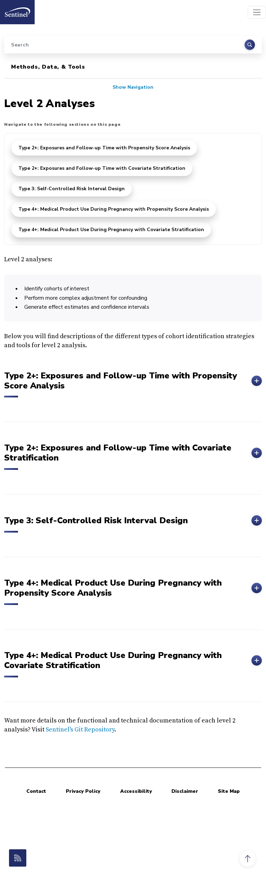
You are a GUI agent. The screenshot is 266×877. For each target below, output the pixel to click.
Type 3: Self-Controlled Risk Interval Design (71, 188)
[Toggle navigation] (257, 12)
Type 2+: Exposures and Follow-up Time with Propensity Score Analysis (104, 147)
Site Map (229, 791)
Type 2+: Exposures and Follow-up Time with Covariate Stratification (101, 168)
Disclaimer (184, 791)
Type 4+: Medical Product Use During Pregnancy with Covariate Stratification (111, 229)
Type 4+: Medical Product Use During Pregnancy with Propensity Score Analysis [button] (133, 588)
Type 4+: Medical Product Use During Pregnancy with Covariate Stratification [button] (133, 660)
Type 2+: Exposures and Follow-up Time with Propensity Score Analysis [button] (133, 381)
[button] (248, 859)
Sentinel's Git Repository (80, 730)
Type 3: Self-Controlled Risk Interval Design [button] (133, 520)
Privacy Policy (83, 791)
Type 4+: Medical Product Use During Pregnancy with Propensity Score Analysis (113, 209)
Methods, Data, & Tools (48, 67)
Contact (36, 791)
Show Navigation (133, 87)
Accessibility (136, 791)
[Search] (133, 44)
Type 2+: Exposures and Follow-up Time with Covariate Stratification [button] (133, 453)
